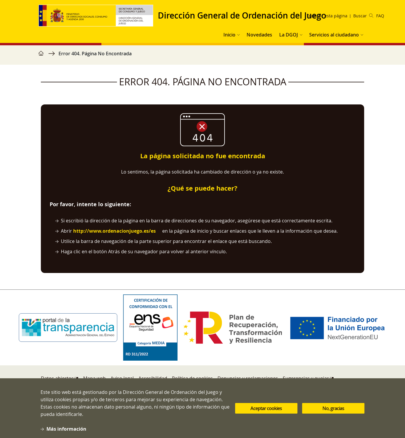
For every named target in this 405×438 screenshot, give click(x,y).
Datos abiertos (57, 378)
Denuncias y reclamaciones (247, 378)
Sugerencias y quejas (306, 378)
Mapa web (94, 378)
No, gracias (333, 414)
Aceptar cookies (266, 414)
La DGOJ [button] (288, 34)
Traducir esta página (327, 16)
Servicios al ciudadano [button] (334, 34)
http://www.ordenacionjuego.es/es (114, 231)
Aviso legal (122, 378)
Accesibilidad (152, 378)
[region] (202, 56)
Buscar (363, 16)
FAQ (380, 16)
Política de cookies (192, 378)
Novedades (259, 34)
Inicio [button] (229, 34)
